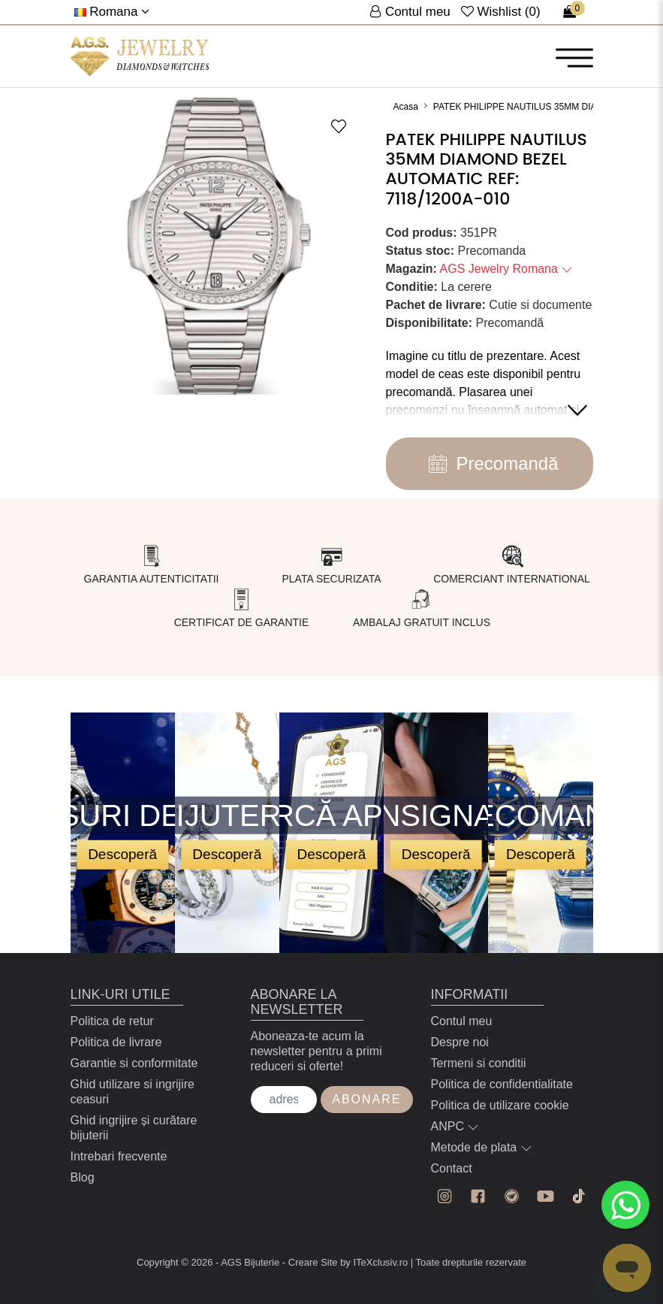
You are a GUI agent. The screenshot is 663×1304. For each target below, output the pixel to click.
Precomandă (489, 464)
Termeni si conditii (478, 1063)
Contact (451, 1168)
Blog (83, 1177)
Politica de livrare (116, 1042)
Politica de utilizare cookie (500, 1105)
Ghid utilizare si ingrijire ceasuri (132, 1092)
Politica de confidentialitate (502, 1084)
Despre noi (460, 1042)
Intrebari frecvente (119, 1156)
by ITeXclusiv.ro (374, 1262)
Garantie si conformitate (134, 1063)
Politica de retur (112, 1021)
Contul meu (462, 1021)
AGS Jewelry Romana (507, 268)
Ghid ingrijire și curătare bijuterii (134, 1128)
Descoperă (122, 854)
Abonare (366, 1099)
